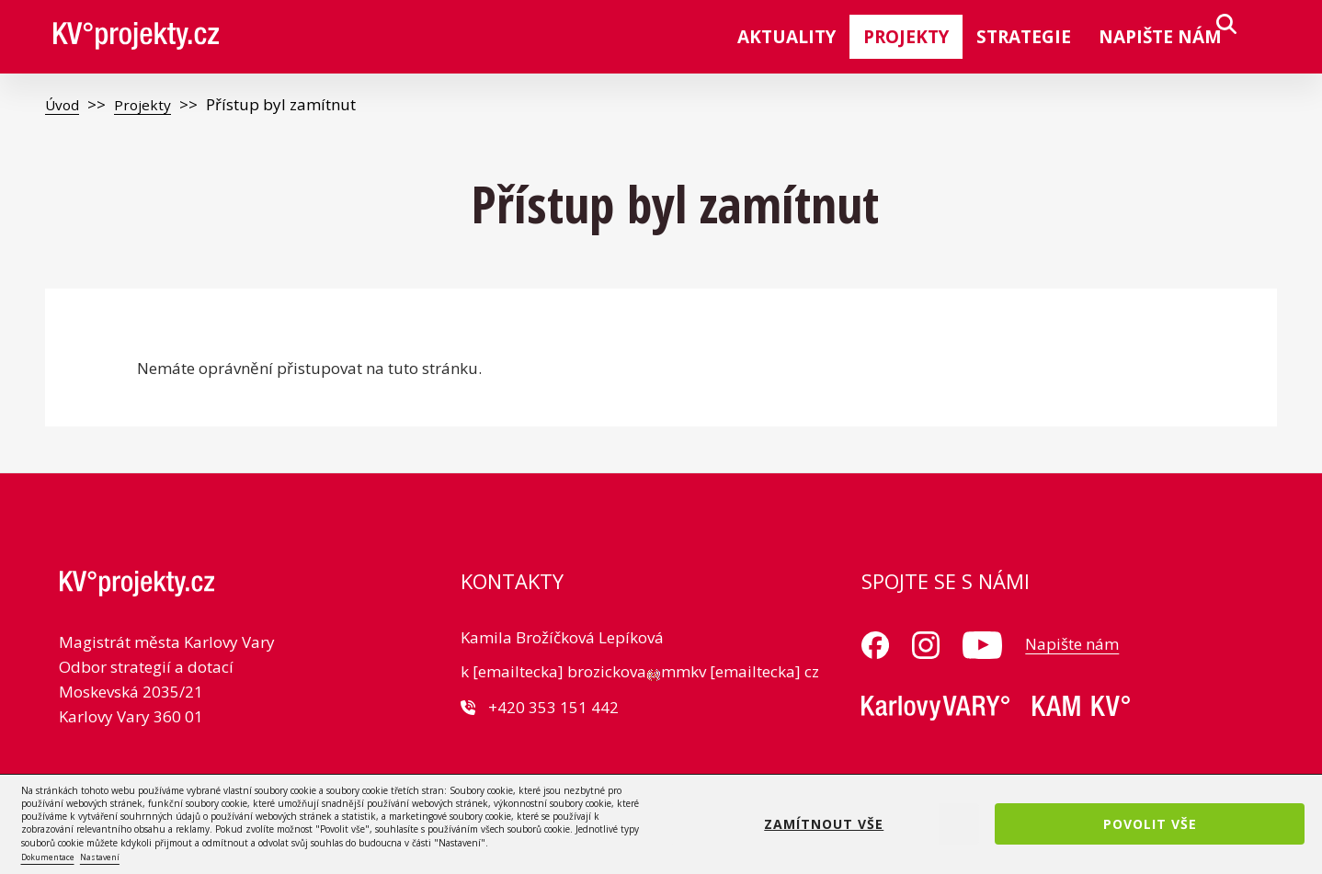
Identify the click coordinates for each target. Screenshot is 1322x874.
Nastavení (100, 857)
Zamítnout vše (823, 824)
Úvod (64, 104)
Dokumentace (47, 857)
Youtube (982, 645)
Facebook (875, 645)
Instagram (926, 645)
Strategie (1023, 37)
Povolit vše (1150, 824)
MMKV (935, 708)
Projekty (906, 37)
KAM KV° (1081, 708)
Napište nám (1160, 37)
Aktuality (786, 37)
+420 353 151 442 (553, 707)
